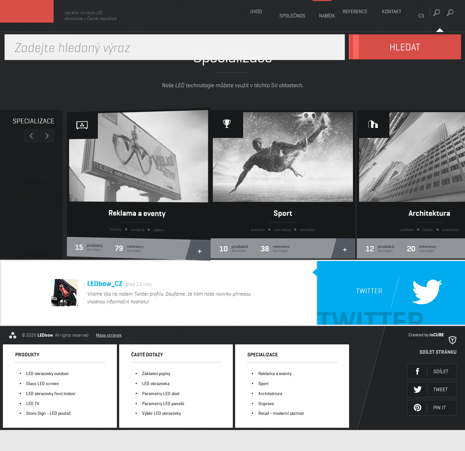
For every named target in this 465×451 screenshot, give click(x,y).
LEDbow (35, 16)
